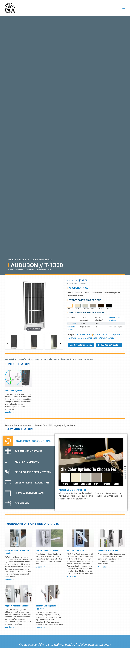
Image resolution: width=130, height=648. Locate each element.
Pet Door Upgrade (75, 550)
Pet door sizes (72, 323)
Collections (40, 270)
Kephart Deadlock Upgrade (17, 606)
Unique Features (84, 334)
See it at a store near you (81, 345)
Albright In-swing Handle (47, 550)
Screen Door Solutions (25, 270)
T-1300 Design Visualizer (109, 345)
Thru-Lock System (13, 391)
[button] (7, 343)
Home (11, 270)
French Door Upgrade (108, 550)
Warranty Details (106, 338)
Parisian (50, 270)
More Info (9, 412)
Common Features (102, 334)
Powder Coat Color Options (72, 490)
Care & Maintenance (87, 338)
